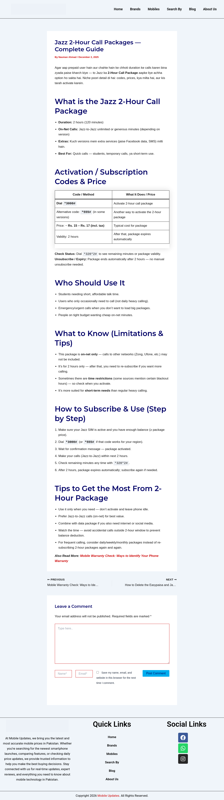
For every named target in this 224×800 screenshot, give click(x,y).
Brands (135, 9)
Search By (174, 9)
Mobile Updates (108, 795)
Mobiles (153, 9)
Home (118, 9)
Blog (192, 9)
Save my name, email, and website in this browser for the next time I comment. (116, 677)
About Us (210, 9)
